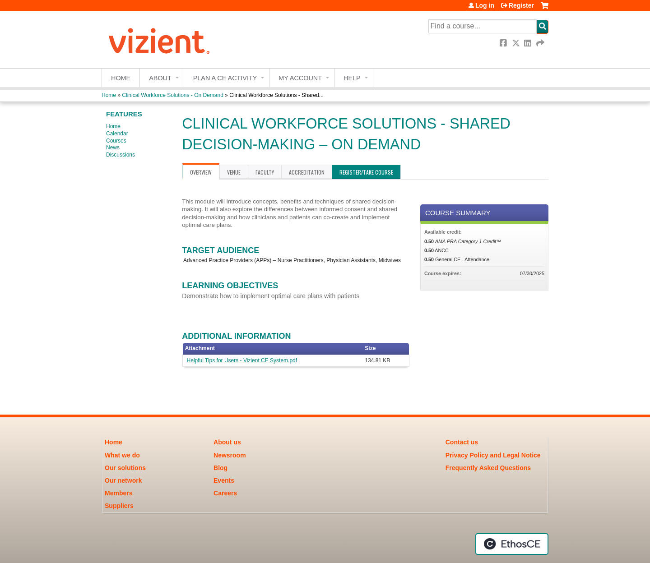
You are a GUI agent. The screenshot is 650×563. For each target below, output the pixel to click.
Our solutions (125, 467)
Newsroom (230, 455)
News (113, 147)
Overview (201, 172)
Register (521, 5)
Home (120, 78)
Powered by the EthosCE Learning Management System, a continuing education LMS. (511, 544)
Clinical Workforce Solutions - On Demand (172, 95)
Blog (221, 467)
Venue (234, 172)
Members (118, 493)
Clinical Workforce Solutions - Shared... (276, 95)
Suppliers (119, 505)
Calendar (117, 133)
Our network (123, 480)
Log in (484, 5)
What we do (122, 455)
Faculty (264, 172)
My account (300, 78)
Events (224, 480)
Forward (540, 43)
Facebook (504, 43)
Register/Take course (366, 172)
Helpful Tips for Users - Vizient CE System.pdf (242, 360)
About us (227, 442)
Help (352, 78)
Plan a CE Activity (225, 78)
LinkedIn (528, 43)
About (160, 78)
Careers (225, 493)
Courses (116, 141)
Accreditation (307, 172)
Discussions (120, 155)
